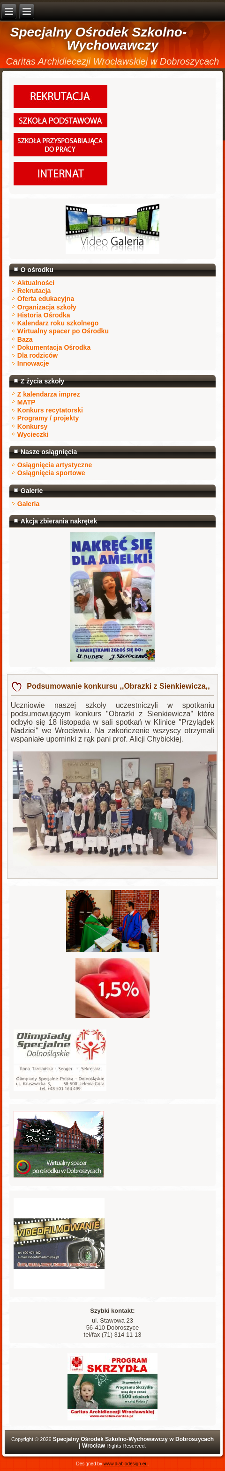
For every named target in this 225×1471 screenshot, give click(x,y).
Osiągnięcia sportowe (51, 473)
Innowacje (33, 363)
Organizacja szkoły (46, 307)
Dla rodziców (37, 355)
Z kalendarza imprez (48, 394)
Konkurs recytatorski (50, 410)
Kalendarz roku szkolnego (57, 323)
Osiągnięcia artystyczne (54, 465)
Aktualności (35, 283)
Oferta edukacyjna (45, 298)
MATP (26, 402)
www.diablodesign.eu (126, 1463)
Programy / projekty (48, 418)
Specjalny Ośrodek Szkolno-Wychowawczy (98, 38)
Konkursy (32, 426)
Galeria (28, 503)
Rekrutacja (34, 290)
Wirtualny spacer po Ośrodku (63, 331)
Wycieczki (33, 434)
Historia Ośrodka (43, 315)
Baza (25, 339)
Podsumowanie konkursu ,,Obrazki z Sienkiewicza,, (117, 686)
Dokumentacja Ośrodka (53, 347)
